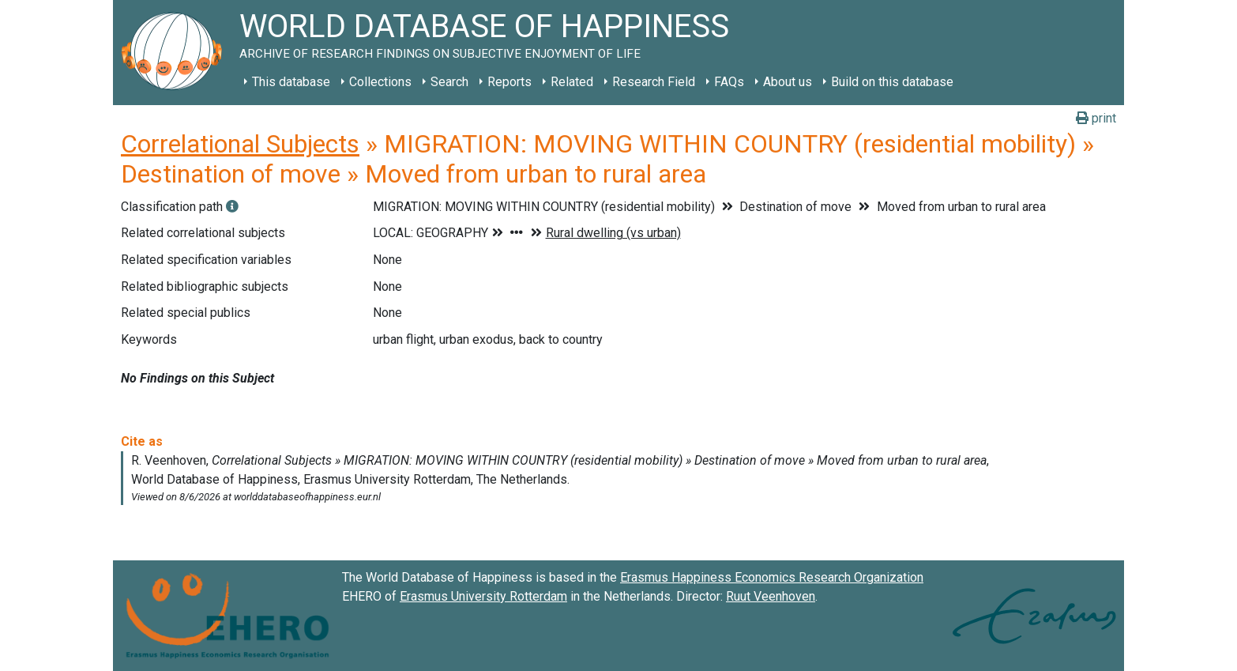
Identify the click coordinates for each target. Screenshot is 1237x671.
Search (449, 81)
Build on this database (892, 81)
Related (572, 81)
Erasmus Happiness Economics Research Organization (771, 577)
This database (291, 81)
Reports (509, 81)
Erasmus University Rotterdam (483, 596)
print (1096, 118)
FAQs (729, 81)
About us (787, 81)
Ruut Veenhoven (770, 596)
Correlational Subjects (240, 144)
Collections (380, 81)
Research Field (653, 81)
